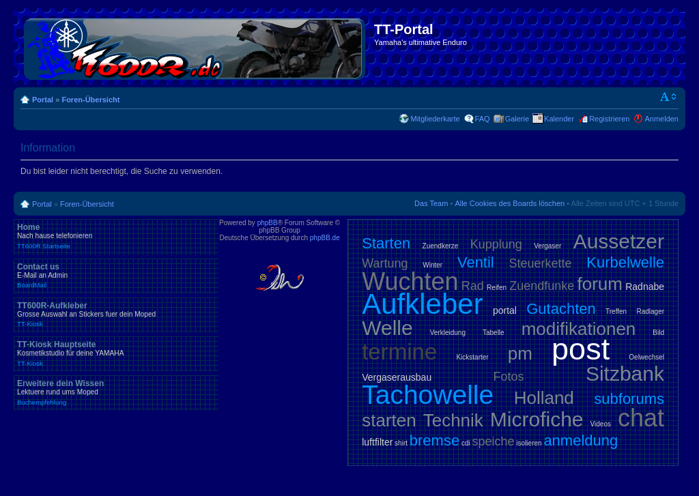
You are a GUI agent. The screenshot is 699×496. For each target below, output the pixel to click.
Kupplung (496, 244)
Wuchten (410, 281)
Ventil (475, 262)
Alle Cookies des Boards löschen (510, 203)
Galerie (517, 119)
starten (389, 420)
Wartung (385, 263)
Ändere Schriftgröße (669, 97)
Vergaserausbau (396, 377)
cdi (465, 443)
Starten (386, 243)
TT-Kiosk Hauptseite (116, 353)
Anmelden (661, 119)
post (581, 349)
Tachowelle (428, 394)
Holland (544, 398)
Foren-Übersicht (90, 100)
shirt (401, 443)
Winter (432, 265)
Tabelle (493, 332)
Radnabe (644, 286)
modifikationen (579, 329)
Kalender (559, 119)
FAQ (482, 119)
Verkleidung (448, 332)
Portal (42, 100)
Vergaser (547, 246)
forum (600, 284)
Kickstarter (472, 357)
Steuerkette (540, 263)
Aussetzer (618, 241)
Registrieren (609, 119)
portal (505, 310)
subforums (629, 398)
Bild (658, 332)
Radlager (650, 311)
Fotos (509, 376)
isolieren (528, 443)
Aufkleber (422, 304)
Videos (600, 424)
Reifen (497, 287)
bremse (434, 440)
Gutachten (561, 308)
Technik (453, 420)
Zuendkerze (441, 246)
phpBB (267, 223)
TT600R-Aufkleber (116, 314)
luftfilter (377, 442)
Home (116, 236)
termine (399, 351)
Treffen (616, 311)
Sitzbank (625, 373)
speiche (493, 441)
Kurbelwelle (625, 262)
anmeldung (580, 440)
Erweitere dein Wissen (116, 392)
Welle (387, 328)
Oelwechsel (646, 357)
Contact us (116, 275)
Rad (472, 286)
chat (641, 418)
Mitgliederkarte (434, 119)
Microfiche (537, 419)
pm (520, 353)
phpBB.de (325, 238)
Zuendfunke (541, 286)
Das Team (431, 203)
